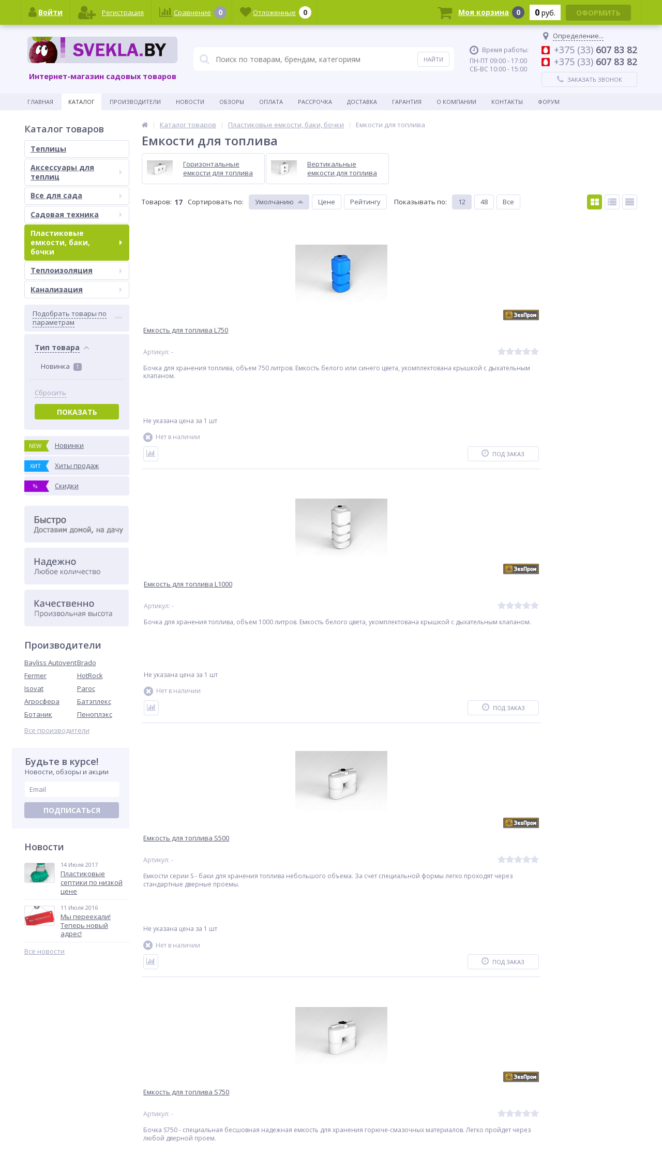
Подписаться (71, 810)
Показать (77, 412)
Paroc (86, 688)
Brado (86, 662)
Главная (40, 102)
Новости (190, 102)
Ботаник (38, 714)
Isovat (33, 688)
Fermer (35, 675)
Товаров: (157, 201)
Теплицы (48, 149)
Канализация (76, 289)
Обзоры (231, 102)
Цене (326, 201)
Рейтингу (365, 201)
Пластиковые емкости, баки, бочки (76, 242)
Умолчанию (274, 201)
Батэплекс (94, 701)
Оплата (271, 102)
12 (461, 201)
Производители (135, 102)
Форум (549, 102)
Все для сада (76, 195)
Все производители (56, 730)
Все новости (44, 951)
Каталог (81, 102)
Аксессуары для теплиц (76, 172)
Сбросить (50, 392)
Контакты (507, 102)
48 (484, 201)
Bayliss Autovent (50, 662)
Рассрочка (315, 102)
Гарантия (407, 102)
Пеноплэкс (94, 714)
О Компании (456, 102)
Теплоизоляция (76, 270)
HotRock (90, 675)
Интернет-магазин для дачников (594, 1151)
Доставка (362, 102)
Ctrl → (192, 1013)
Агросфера (41, 701)
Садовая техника (76, 214)
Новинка (61, 366)
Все (508, 201)
